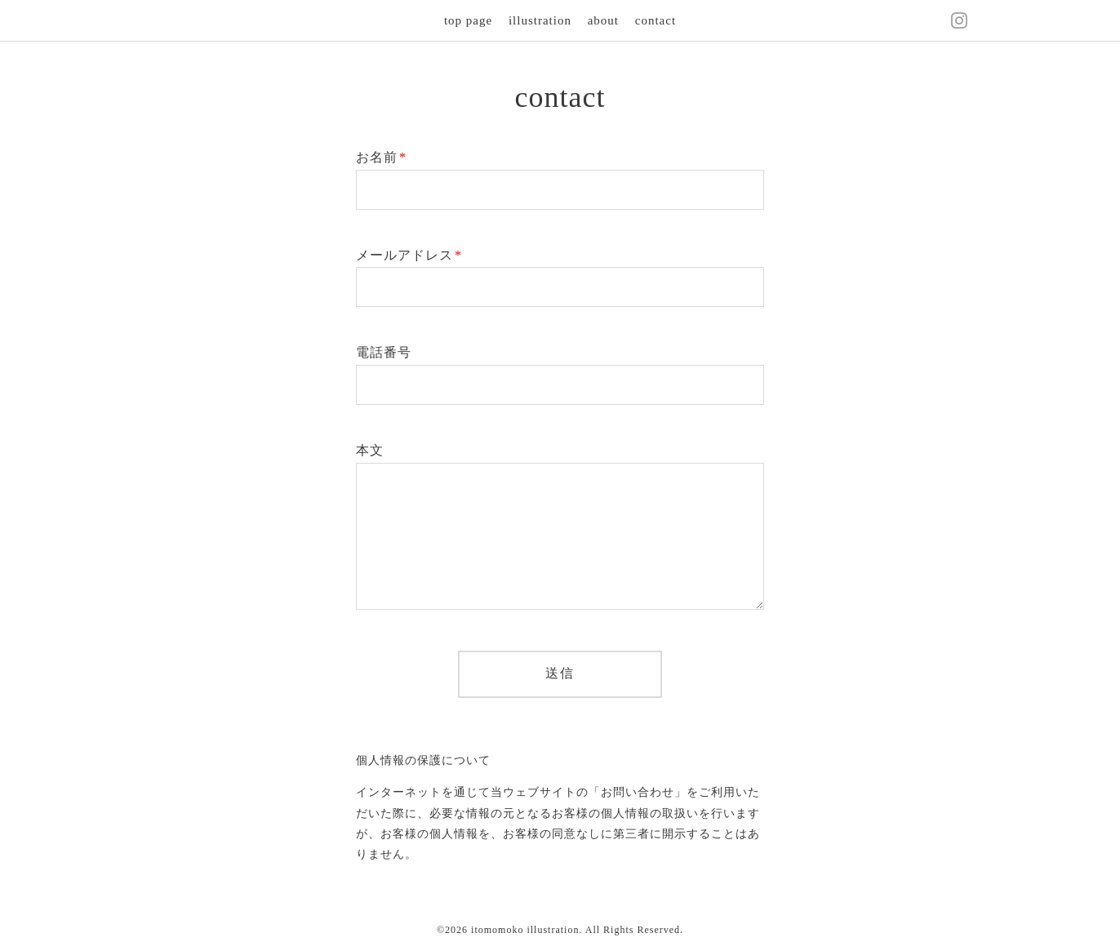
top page (468, 20)
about (603, 20)
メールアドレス (409, 255)
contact (655, 20)
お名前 (381, 157)
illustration (540, 20)
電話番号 (383, 352)
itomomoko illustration (525, 929)
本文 (370, 450)
